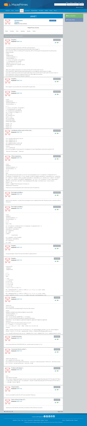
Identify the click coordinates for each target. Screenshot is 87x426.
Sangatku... (14, 39)
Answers (28, 31)
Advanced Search (79, 7)
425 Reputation (18, 20)
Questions (8, 10)
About (82, 2)
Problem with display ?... (17, 368)
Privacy (56, 422)
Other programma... (16, 156)
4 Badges (16, 22)
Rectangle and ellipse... (17, 192)
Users (22, 10)
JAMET (18, 41)
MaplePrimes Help (69, 420)
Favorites (12, 31)
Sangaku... (14, 91)
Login (67, 2)
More (55, 10)
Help (79, 2)
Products (17, 10)
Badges (46, 10)
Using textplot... (15, 387)
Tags (22, 420)
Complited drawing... (16, 336)
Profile (6, 31)
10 (9, 411)
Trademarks (60, 422)
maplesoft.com (46, 422)
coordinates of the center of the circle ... (21, 130)
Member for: (17, 23)
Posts (12, 10)
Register (71, 2)
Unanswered (27, 10)
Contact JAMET (53, 20)
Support (75, 2)
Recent (51, 10)
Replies (34, 31)
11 (10, 411)
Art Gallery (41, 10)
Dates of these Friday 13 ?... (18, 399)
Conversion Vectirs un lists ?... (19, 349)
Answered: (13, 41)
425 (21, 41)
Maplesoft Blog (34, 10)
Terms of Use (51, 422)
